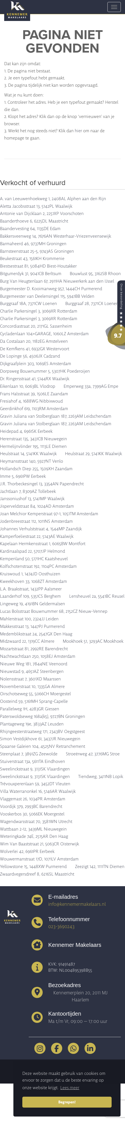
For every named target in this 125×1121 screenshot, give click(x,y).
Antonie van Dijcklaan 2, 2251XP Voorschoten (42, 213)
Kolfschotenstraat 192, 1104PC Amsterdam (38, 566)
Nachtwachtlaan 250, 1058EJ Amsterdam (37, 656)
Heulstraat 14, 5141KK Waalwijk (28, 454)
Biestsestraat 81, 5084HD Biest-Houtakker (38, 266)
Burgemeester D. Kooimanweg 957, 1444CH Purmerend (51, 289)
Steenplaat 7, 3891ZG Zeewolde (28, 754)
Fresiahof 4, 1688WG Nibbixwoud (31, 401)
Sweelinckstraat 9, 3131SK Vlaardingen (35, 769)
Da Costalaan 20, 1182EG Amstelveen (34, 341)
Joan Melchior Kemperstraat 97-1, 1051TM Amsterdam (49, 514)
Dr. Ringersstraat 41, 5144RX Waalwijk (34, 379)
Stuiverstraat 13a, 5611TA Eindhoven (32, 761)
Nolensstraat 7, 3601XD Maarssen (30, 679)
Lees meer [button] (69, 1088)
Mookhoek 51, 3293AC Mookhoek (93, 641)
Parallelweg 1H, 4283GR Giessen (29, 709)
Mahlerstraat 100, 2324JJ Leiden (29, 619)
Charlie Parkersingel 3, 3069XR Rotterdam (38, 311)
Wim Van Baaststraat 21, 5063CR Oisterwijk (39, 844)
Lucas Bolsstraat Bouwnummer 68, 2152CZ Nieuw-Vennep (53, 611)
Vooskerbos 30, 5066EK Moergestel (32, 814)
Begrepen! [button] (67, 1102)
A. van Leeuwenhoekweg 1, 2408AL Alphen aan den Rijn (53, 199)
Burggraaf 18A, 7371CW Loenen (28, 303)
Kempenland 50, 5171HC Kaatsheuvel (34, 559)
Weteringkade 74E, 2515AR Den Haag (34, 836)
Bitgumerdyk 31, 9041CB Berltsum (30, 273)
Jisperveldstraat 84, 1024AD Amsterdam (37, 506)
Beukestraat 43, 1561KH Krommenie (32, 258)
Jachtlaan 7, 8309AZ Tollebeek (28, 491)
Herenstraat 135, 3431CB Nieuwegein (33, 439)
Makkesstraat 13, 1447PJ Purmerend (32, 626)
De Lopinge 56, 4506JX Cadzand (30, 356)
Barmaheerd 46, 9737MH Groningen (33, 244)
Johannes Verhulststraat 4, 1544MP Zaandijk (41, 529)
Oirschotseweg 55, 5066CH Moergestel (35, 694)
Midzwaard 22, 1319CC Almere (27, 641)
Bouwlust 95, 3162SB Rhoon (95, 273)
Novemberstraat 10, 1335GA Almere (32, 686)
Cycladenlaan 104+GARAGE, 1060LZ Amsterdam (44, 334)
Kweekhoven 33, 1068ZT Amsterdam (33, 581)
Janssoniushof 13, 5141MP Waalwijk (32, 499)
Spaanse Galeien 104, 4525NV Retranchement (42, 746)
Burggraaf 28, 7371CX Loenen (92, 303)
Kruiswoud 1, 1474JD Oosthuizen (30, 574)
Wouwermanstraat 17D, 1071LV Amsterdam (39, 859)
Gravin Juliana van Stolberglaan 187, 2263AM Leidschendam (55, 416)
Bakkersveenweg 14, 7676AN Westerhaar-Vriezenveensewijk (55, 236)
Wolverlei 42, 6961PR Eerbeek (27, 851)
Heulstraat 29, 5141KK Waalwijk (93, 454)
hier (78, 131)
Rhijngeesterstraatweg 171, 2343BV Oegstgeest (42, 731)
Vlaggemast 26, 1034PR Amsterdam (32, 799)
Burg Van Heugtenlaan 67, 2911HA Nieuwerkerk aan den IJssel (57, 281)
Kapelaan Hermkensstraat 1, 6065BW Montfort (42, 544)
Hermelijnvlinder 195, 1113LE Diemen (33, 446)
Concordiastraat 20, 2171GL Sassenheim (36, 326)
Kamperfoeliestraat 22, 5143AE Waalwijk (36, 536)
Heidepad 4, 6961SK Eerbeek (26, 431)
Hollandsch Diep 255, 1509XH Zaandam (36, 469)
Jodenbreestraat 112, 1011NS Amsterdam (36, 521)
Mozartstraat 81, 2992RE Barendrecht (34, 649)
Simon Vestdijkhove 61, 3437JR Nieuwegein (40, 739)
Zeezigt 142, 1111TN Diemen (99, 866)
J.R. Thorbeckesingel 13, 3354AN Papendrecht (42, 484)
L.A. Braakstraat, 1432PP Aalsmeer (31, 589)
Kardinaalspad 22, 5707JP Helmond (32, 551)
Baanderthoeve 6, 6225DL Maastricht (34, 221)
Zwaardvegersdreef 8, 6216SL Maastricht (37, 874)
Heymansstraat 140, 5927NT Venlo (31, 461)
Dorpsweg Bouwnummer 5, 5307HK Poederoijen (45, 371)
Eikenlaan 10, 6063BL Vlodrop (27, 386)
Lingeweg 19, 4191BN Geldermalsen (32, 604)
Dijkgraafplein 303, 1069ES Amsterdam (35, 363)
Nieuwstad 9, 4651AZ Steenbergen (32, 671)
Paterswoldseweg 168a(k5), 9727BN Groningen (42, 716)
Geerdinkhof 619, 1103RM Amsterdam (34, 408)
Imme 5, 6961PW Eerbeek (23, 476)
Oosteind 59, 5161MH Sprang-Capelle (34, 701)
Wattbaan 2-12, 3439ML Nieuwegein (33, 829)
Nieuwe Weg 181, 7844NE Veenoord (33, 664)
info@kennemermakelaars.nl (77, 904)
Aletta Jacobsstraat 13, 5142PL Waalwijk (36, 206)
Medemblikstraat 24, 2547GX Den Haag (36, 634)
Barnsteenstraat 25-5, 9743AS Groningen (37, 251)
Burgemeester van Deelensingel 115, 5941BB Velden (47, 296)
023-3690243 (61, 926)
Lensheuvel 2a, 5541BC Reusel (96, 596)
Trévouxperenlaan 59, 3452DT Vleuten (35, 784)
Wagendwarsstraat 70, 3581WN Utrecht (36, 821)
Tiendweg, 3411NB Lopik (100, 776)
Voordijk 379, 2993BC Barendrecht (31, 806)
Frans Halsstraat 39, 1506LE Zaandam (34, 394)
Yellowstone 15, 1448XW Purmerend (33, 866)
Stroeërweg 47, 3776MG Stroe (93, 754)
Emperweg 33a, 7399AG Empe (91, 386)
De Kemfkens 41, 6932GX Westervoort (34, 349)
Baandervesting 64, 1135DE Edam (30, 228)
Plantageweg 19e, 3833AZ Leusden (32, 724)
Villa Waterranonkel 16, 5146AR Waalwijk (38, 791)
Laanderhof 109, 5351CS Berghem (30, 596)
